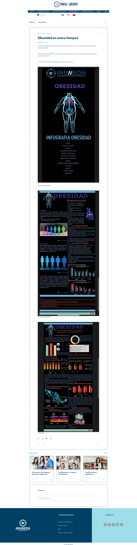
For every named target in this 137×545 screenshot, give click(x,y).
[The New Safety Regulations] (95, 462)
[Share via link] (50, 438)
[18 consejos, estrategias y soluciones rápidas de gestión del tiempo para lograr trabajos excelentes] (41, 462)
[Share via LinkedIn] (46, 438)
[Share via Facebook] (38, 438)
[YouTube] (74, 15)
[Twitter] (113, 524)
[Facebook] (62, 15)
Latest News (42, 22)
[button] (73, 11)
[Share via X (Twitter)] (42, 438)
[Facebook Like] (32, 7)
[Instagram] (68, 15)
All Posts (32, 22)
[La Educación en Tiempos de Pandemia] (68, 462)
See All (105, 453)
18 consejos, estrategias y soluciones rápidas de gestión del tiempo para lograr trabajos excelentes (41, 473)
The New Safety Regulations (91, 473)
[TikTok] (121, 524)
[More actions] (98, 33)
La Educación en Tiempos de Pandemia (67, 473)
